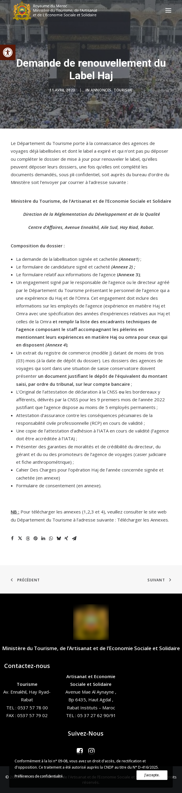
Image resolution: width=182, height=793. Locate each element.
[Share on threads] (27, 538)
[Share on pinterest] (35, 538)
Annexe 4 (56, 345)
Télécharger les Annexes (142, 520)
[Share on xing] (66, 538)
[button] (7, 52)
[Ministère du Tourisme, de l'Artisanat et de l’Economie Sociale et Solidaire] (57, 10)
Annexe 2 (122, 267)
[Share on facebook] (12, 538)
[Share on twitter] (19, 538)
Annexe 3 (128, 274)
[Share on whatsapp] (50, 538)
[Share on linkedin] (43, 538)
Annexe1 (129, 259)
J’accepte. (152, 775)
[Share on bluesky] (58, 538)
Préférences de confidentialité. (39, 776)
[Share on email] (74, 538)
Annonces (101, 90)
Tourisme (123, 90)
